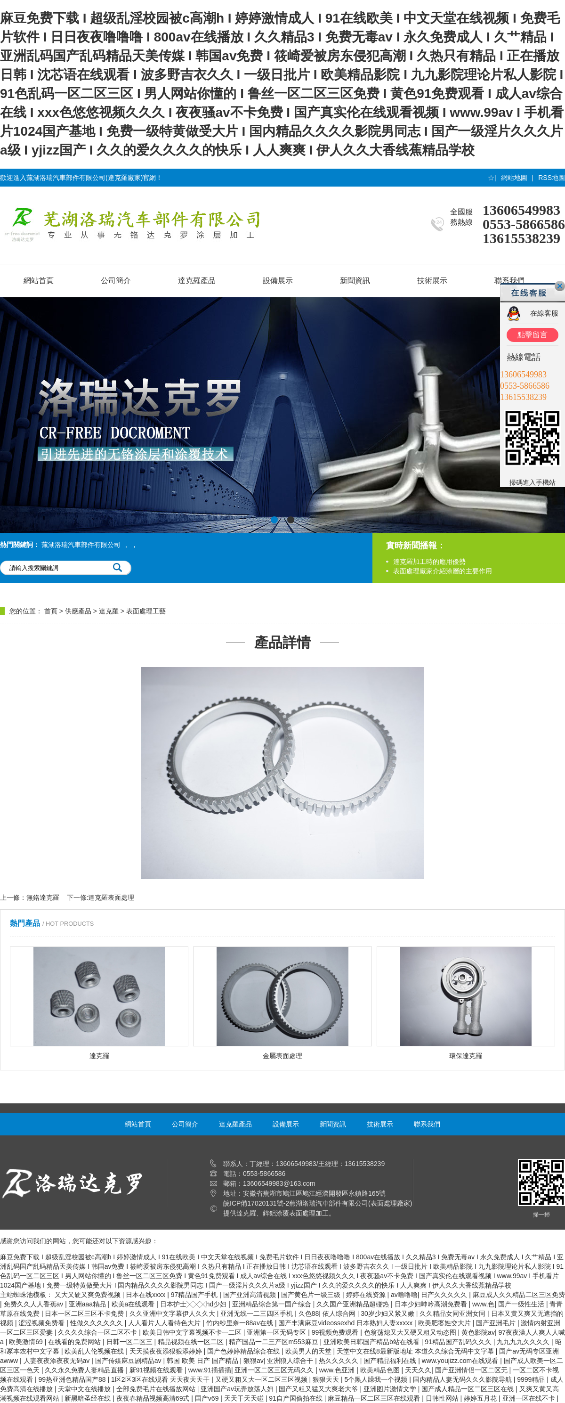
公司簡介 (116, 281)
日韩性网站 (443, 1398)
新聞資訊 (355, 281)
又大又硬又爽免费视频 (88, 1294)
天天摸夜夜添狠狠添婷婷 (166, 1351)
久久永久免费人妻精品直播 (85, 1370)
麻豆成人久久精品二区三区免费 (519, 1294)
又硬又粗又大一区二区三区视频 (262, 1379)
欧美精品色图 (381, 1370)
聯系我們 (427, 1124)
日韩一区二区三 (130, 1342)
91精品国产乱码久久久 (459, 1342)
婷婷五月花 (481, 1398)
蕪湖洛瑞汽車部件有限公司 (81, 544)
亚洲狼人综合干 (291, 1360)
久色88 (309, 1313)
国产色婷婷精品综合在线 (244, 1351)
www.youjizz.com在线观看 (461, 1360)
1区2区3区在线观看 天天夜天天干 (161, 1379)
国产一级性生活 (522, 1304)
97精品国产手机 (195, 1294)
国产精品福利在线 (390, 1360)
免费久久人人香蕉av (34, 1304)
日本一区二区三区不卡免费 (85, 1313)
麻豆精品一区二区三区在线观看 (375, 1398)
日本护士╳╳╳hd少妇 (194, 1304)
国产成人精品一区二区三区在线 (468, 1389)
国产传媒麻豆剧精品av (129, 1360)
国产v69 (207, 1398)
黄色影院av (478, 1332)
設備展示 (278, 281)
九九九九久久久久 (524, 1342)
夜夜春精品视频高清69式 (153, 1398)
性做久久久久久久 (97, 1323)
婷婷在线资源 (366, 1294)
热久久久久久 (339, 1360)
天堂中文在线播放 (85, 1389)
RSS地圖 (551, 177)
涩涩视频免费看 (42, 1323)
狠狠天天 (327, 1379)
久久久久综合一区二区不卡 (98, 1332)
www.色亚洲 (337, 1370)
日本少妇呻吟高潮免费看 (432, 1304)
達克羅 (109, 611)
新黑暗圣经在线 (89, 1398)
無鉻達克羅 (42, 897)
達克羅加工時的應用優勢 (429, 561)
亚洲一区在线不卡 (529, 1398)
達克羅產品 (197, 281)
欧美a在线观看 (134, 1304)
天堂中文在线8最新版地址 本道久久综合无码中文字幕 (416, 1351)
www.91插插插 (209, 1370)
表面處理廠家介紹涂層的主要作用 (442, 571)
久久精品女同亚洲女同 (453, 1313)
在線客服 (544, 313)
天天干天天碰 (245, 1398)
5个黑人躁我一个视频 (377, 1379)
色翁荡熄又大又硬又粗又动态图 (411, 1332)
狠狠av (253, 1360)
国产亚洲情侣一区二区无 (472, 1370)
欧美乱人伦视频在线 (95, 1351)
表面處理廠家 (390, 1203)
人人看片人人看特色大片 (165, 1323)
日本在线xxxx (146, 1294)
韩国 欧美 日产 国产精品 (203, 1360)
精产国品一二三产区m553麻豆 (274, 1342)
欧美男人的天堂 (309, 1351)
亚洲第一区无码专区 (277, 1332)
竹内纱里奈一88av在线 (240, 1323)
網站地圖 (514, 177)
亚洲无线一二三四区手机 (257, 1313)
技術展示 (432, 281)
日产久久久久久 (445, 1294)
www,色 (483, 1304)
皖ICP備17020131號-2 (256, 1203)
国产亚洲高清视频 (250, 1294)
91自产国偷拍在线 (296, 1398)
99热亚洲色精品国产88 (72, 1379)
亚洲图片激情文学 (390, 1389)
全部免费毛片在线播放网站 (156, 1389)
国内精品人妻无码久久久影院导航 (463, 1379)
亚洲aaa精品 (88, 1304)
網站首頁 (39, 281)
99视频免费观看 (336, 1332)
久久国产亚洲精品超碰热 (353, 1304)
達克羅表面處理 (111, 897)
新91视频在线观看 (157, 1370)
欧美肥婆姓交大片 (445, 1323)
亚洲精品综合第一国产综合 (272, 1304)
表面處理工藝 (146, 611)
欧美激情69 (26, 1342)
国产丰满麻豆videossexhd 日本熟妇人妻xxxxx (346, 1323)
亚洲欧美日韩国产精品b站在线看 (372, 1342)
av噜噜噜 (404, 1294)
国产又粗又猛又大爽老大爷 (319, 1389)
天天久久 (418, 1370)
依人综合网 (340, 1313)
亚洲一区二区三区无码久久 (274, 1370)
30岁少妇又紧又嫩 (388, 1313)
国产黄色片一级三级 (311, 1294)
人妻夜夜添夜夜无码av (58, 1360)
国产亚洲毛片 (496, 1323)
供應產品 (78, 611)
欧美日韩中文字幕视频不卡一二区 (193, 1332)
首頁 (50, 611)
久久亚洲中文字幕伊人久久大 (173, 1313)
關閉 (560, 286)
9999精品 (532, 1379)
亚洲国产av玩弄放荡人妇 (238, 1389)
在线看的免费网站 (75, 1342)
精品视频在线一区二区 (192, 1342)
